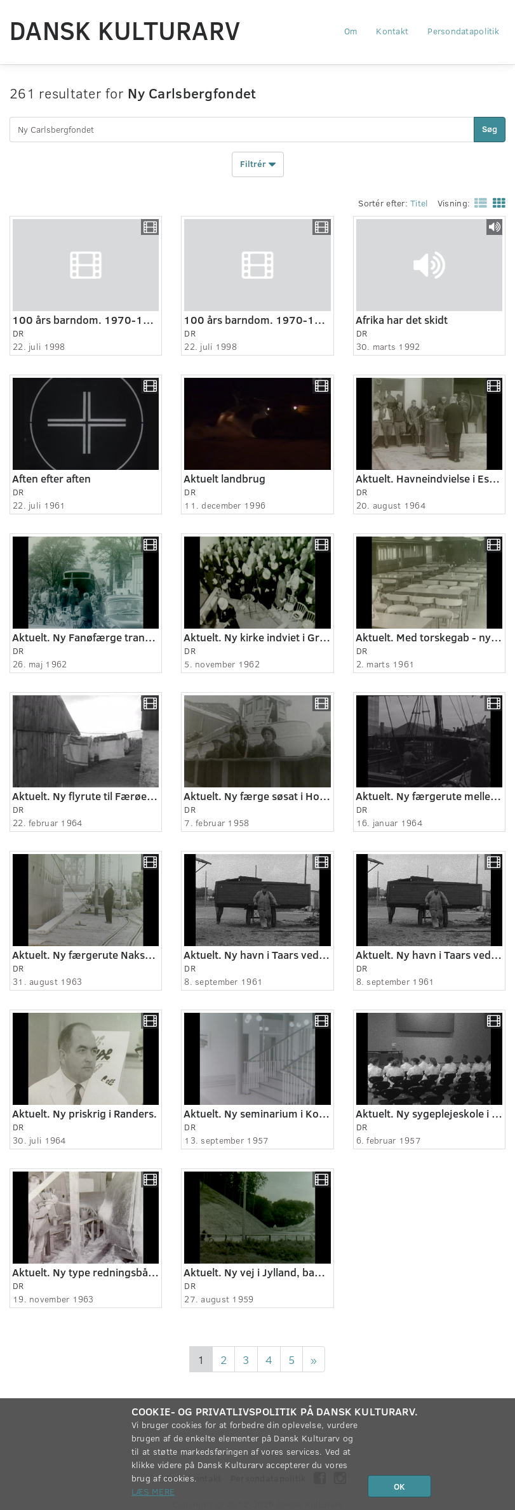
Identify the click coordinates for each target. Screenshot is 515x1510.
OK (399, 1486)
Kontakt (392, 31)
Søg (489, 129)
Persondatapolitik (463, 31)
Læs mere (153, 1491)
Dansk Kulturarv (125, 30)
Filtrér (258, 164)
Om (351, 31)
